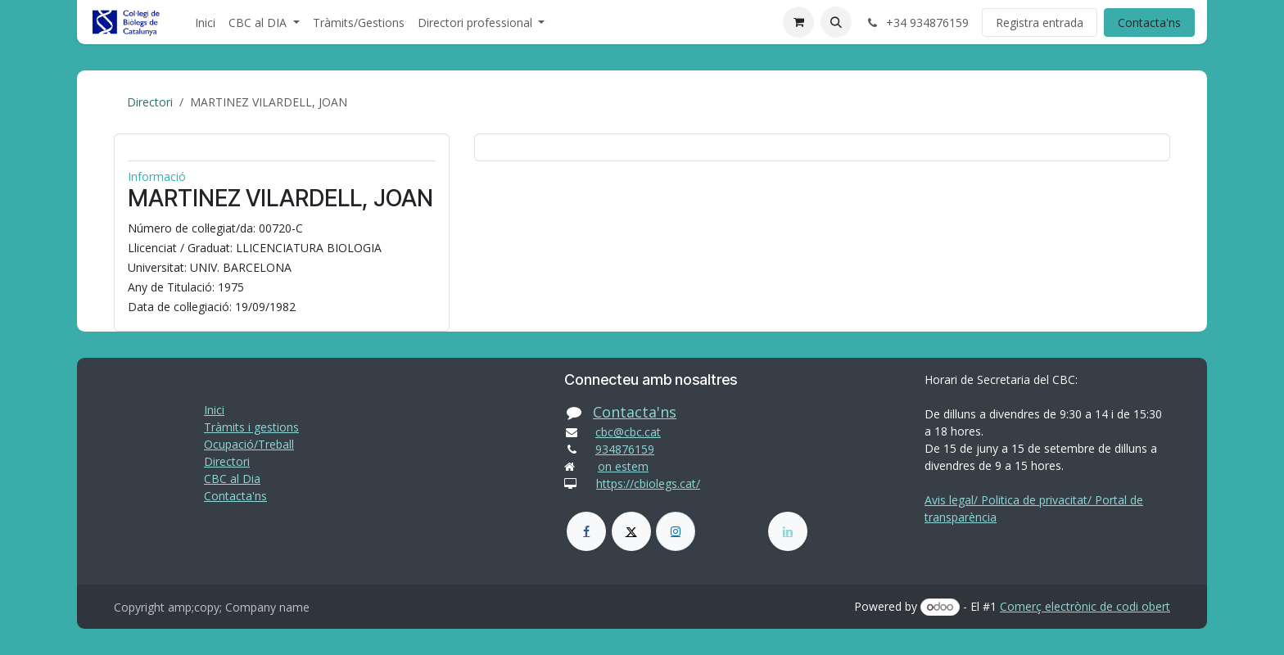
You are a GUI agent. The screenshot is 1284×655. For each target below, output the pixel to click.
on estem (623, 466)
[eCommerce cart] (798, 22)
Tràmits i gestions (251, 427)
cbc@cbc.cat (628, 432)
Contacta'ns (1149, 22)
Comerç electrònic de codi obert (1085, 606)
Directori (150, 102)
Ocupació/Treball (249, 444)
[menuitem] (205, 22)
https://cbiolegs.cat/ (648, 483)
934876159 (624, 449)
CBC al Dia (232, 478)
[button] (836, 22)
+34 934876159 (917, 22)
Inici (214, 410)
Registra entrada (1039, 22)
